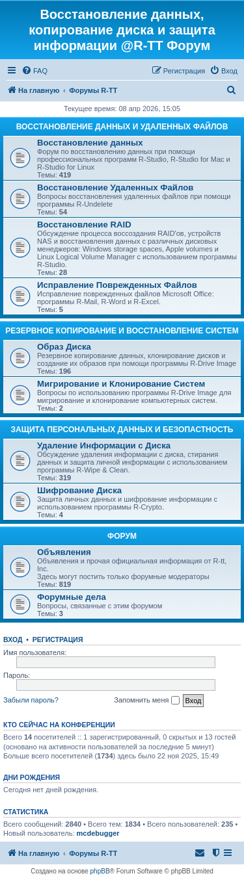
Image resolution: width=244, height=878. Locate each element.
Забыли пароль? (31, 700)
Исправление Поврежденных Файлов (117, 285)
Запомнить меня (146, 700)
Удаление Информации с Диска (103, 445)
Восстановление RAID (84, 224)
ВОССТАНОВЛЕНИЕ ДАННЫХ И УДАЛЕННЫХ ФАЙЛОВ (122, 126)
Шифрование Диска (79, 490)
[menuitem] (34, 71)
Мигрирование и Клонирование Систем (121, 384)
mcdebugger (98, 833)
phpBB (100, 871)
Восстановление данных (90, 143)
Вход (12, 639)
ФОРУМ (122, 536)
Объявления (64, 552)
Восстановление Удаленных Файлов (115, 187)
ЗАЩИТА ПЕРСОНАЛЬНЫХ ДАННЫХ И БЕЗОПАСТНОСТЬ (122, 429)
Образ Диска (64, 347)
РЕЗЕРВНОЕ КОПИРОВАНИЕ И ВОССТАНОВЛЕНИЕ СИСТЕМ (121, 330)
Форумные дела (71, 597)
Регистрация (58, 639)
